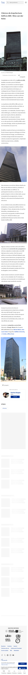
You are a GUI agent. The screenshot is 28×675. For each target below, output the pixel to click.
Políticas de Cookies (4, 664)
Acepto (22, 664)
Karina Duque (15, 392)
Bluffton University (19, 332)
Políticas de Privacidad (10, 663)
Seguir (15, 397)
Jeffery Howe (10, 334)
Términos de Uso (3, 663)
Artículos (5, 408)
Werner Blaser (17, 329)
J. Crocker (3, 334)
